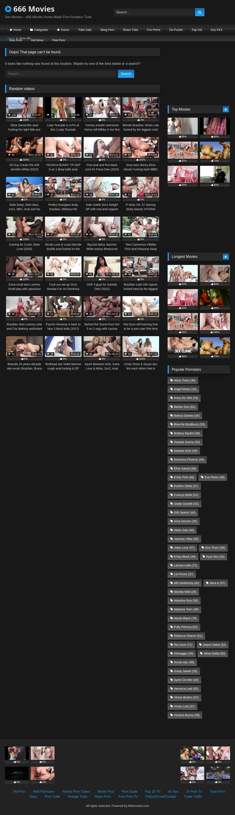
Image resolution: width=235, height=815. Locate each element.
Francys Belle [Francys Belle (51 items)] (186, 495)
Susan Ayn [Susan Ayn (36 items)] (184, 662)
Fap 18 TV (153, 791)
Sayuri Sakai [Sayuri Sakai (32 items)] (214, 644)
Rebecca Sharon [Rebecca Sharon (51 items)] (188, 635)
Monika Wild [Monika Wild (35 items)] (185, 591)
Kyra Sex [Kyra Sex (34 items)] (215, 556)
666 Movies (29, 9)
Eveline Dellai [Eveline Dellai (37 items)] (186, 486)
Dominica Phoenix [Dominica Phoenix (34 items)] (189, 459)
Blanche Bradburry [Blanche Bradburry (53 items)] (189, 424)
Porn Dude (130, 791)
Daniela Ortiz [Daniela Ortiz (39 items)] (185, 450)
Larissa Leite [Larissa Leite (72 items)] (185, 565)
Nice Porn (15, 40)
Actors (65, 29)
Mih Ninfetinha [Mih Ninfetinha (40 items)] (186, 583)
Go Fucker (176, 29)
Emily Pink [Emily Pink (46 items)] (184, 477)
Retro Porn (103, 796)
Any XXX (216, 29)
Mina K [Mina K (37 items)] (217, 583)
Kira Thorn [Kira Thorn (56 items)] (215, 547)
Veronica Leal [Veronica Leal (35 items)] (186, 688)
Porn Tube (52, 796)
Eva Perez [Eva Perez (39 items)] (215, 477)
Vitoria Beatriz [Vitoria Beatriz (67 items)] (186, 697)
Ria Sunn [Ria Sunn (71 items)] (183, 644)
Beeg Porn (107, 29)
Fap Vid (197, 29)
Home (17, 29)
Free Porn (58, 40)
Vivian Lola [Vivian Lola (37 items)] (184, 706)
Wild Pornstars (44, 791)
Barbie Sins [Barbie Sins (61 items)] (184, 406)
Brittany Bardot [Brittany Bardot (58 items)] (187, 433)
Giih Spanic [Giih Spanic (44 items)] (184, 512)
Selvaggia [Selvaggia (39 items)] (183, 653)
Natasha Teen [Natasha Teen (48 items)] (186, 609)
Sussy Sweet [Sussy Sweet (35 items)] (185, 671)
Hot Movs (37, 40)
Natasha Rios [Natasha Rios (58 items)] (186, 600)
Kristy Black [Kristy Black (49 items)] (185, 556)
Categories (41, 29)
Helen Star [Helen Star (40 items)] (184, 530)
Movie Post (106, 791)
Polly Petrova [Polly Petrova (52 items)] (186, 627)
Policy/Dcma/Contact (160, 796)
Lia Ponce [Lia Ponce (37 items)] (183, 574)
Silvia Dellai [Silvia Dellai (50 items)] (214, 653)
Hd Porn (19, 791)
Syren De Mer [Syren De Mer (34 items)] (186, 679)
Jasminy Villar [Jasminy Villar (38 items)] (186, 538)
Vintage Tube (77, 796)
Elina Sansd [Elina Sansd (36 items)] (185, 468)
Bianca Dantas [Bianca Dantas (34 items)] (186, 415)
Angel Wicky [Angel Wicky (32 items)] (185, 389)
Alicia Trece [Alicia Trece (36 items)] (184, 380)
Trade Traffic (193, 796)
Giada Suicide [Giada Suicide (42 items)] (186, 503)
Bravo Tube (130, 29)
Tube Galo (85, 29)
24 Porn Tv (194, 791)
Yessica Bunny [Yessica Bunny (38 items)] (186, 715)
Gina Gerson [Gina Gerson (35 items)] (185, 521)
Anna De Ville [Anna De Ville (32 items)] (186, 397)
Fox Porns (153, 29)
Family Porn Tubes (76, 791)
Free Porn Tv (128, 796)
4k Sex (173, 791)
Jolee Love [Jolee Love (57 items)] (184, 547)
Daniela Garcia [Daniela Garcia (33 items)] (187, 442)
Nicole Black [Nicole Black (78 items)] (185, 618)
